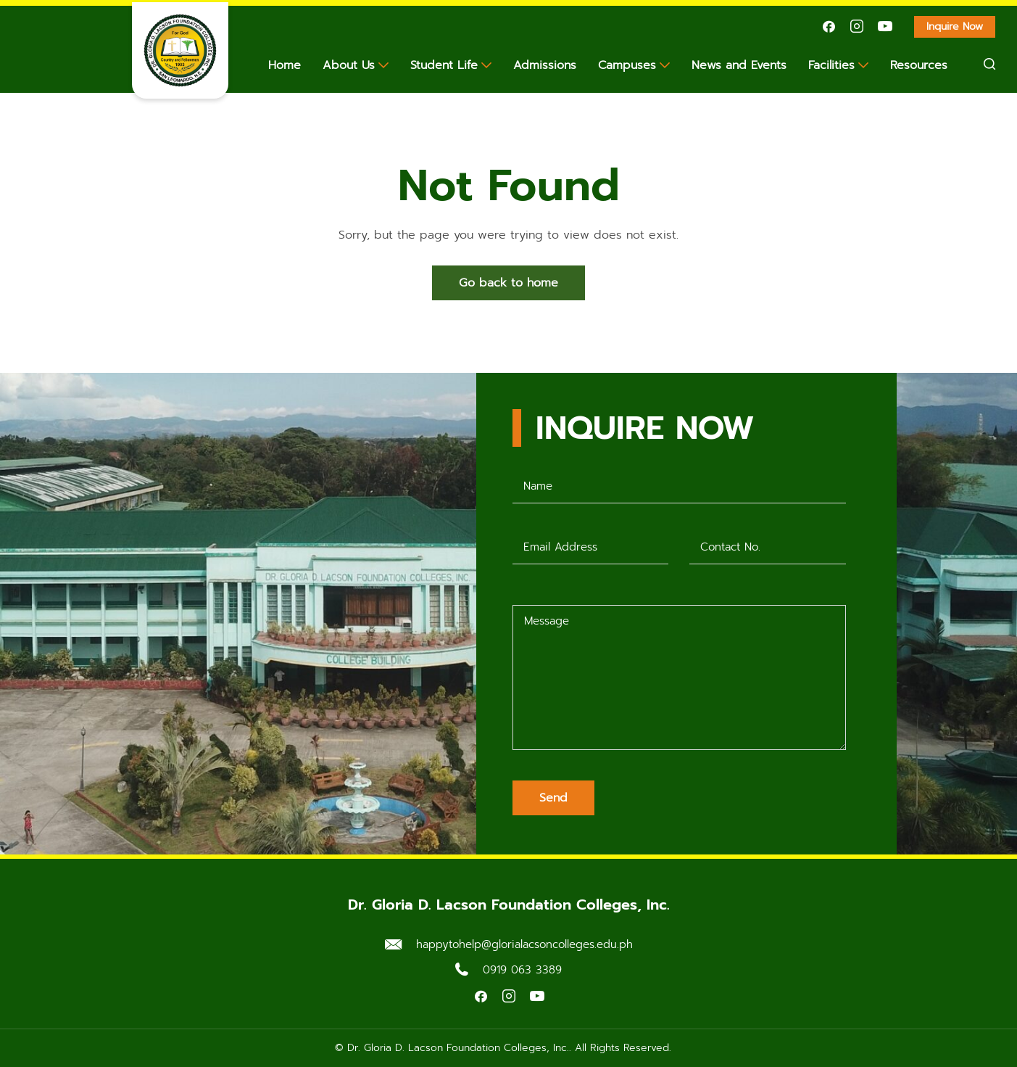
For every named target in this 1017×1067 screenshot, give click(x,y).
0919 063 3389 (522, 970)
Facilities (831, 65)
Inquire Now (960, 28)
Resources (918, 65)
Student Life (444, 65)
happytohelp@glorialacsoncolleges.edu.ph (524, 944)
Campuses (627, 65)
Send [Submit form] (553, 798)
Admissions (544, 65)
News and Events (739, 65)
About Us (349, 65)
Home (284, 65)
